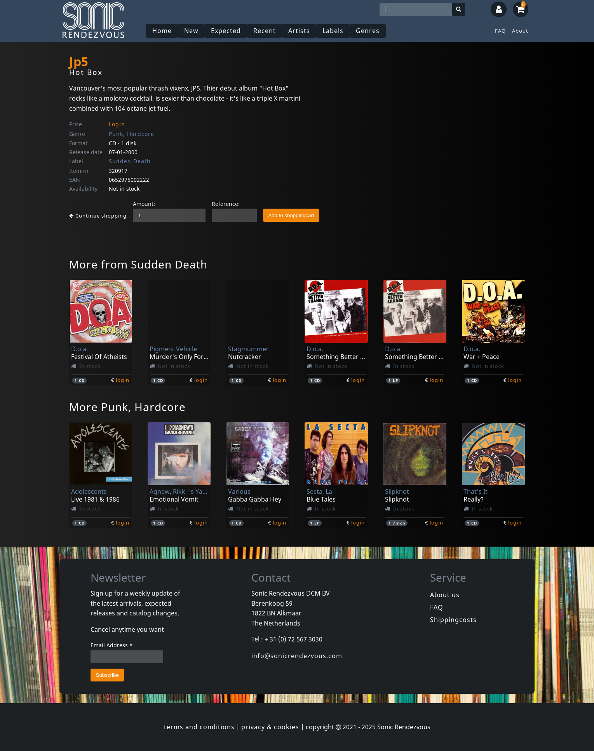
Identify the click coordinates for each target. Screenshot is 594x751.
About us (445, 595)
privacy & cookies (270, 727)
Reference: (226, 203)
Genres (368, 30)
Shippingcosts (453, 619)
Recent (264, 30)
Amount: (144, 203)
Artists (299, 30)
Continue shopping (98, 215)
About (520, 30)
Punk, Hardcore (131, 134)
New (191, 30)
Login (117, 124)
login (122, 379)
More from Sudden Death (138, 264)
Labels (332, 30)
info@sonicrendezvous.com (296, 656)
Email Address (112, 645)
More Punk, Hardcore (127, 406)
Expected (226, 30)
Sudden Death (130, 161)
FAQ (500, 30)
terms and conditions (199, 727)
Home (162, 30)
